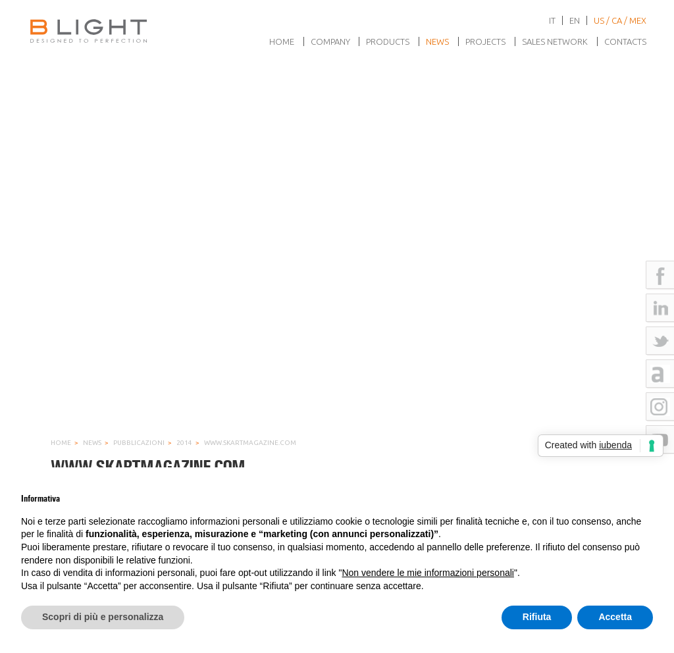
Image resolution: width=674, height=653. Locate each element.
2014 (184, 442)
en (574, 20)
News (437, 41)
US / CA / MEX (620, 20)
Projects (485, 41)
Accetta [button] (615, 617)
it (552, 20)
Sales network (555, 41)
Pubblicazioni (139, 442)
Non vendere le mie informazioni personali (427, 572)
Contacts (625, 41)
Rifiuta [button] (537, 617)
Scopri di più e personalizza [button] (102, 617)
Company (330, 41)
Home (281, 41)
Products (387, 41)
